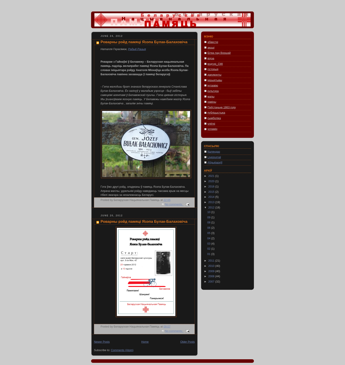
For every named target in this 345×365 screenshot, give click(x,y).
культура (213, 91)
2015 (211, 191)
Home (145, 341)
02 (209, 248)
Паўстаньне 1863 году (221, 107)
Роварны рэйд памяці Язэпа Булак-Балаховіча (144, 42)
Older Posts (187, 341)
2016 (211, 186)
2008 (211, 276)
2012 (211, 207)
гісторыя (212, 69)
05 (209, 233)
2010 (211, 266)
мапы (211, 96)
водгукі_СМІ (215, 64)
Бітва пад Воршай (219, 52)
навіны (211, 101)
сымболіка (214, 118)
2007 (211, 281)
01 (209, 254)
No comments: (174, 204)
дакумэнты (214, 74)
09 (209, 217)
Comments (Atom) (122, 350)
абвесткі (212, 42)
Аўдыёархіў (214, 162)
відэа (210, 58)
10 (209, 212)
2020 (211, 181)
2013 (211, 202)
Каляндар (213, 151)
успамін (212, 129)
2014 (211, 196)
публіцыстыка (216, 112)
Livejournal (214, 157)
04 (209, 238)
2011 (211, 260)
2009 (211, 271)
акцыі (211, 47)
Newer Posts (102, 341)
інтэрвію (212, 85)
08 (209, 222)
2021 (211, 176)
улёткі (211, 123)
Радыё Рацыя (137, 49)
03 (209, 243)
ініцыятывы (214, 80)
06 (209, 227)
